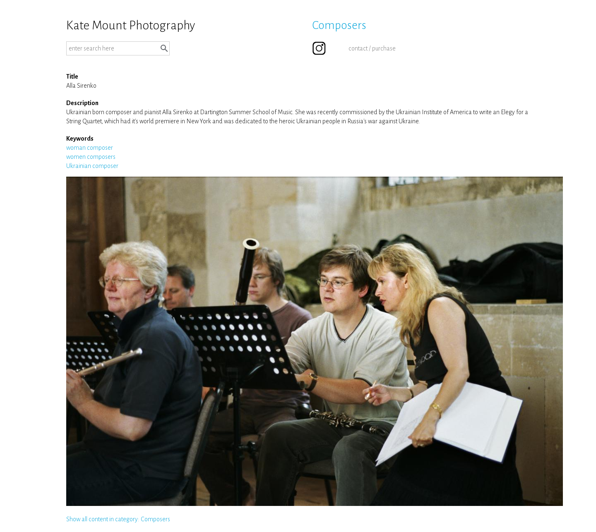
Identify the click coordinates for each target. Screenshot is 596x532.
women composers (90, 156)
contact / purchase (372, 48)
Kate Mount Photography (130, 25)
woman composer (89, 147)
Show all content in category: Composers (118, 519)
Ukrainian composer (92, 166)
